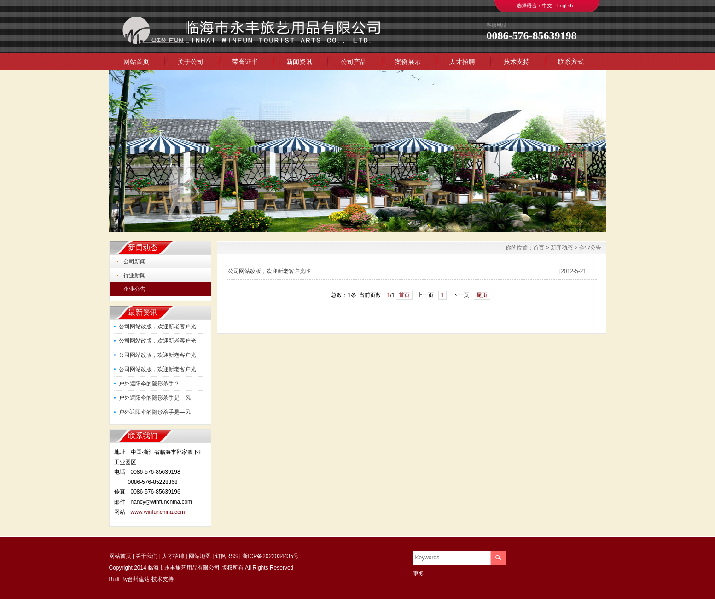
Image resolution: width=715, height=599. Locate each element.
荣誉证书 (245, 61)
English (564, 5)
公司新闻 (134, 261)
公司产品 (353, 61)
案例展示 (408, 61)
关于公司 (190, 61)
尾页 (482, 295)
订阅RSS (226, 556)
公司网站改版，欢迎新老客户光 (157, 326)
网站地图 (200, 556)
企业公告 (134, 289)
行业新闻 (134, 275)
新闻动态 (562, 247)
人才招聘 (462, 61)
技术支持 (516, 61)
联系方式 (571, 61)
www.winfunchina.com (158, 512)
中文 (547, 5)
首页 (538, 247)
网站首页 (136, 61)
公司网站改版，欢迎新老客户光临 (269, 271)
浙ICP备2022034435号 (270, 556)
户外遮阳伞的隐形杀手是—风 (155, 398)
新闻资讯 (299, 61)
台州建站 (139, 579)
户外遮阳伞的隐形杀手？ (149, 383)
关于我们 (146, 556)
